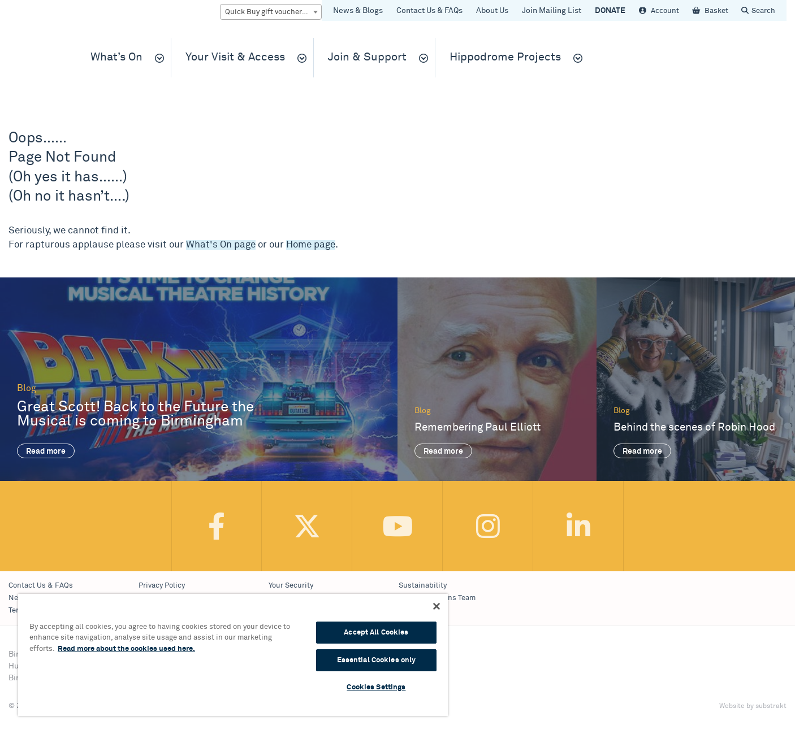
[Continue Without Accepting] (436, 606)
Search (763, 11)
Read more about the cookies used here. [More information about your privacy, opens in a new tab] (126, 649)
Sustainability (423, 585)
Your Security (291, 585)
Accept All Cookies (376, 632)
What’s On (116, 57)
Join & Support (367, 57)
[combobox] (271, 12)
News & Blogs (358, 11)
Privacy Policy (162, 585)
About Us (492, 11)
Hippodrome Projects (505, 57)
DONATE (610, 11)
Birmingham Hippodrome (36, 63)
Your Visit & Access (235, 57)
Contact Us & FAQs (429, 11)
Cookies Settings (376, 687)
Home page (310, 245)
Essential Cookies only (376, 660)
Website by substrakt (753, 706)
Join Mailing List (551, 11)
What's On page (221, 245)
